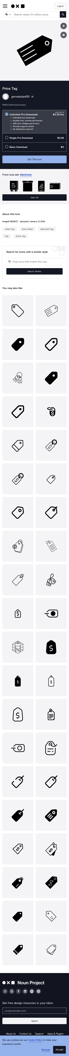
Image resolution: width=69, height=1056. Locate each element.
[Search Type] (7, 14)
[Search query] (34, 262)
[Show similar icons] (63, 35)
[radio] (34, 121)
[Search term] (36, 14)
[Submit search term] (63, 14)
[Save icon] (63, 26)
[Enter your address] (34, 1010)
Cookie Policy (35, 1040)
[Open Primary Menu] (5, 6)
